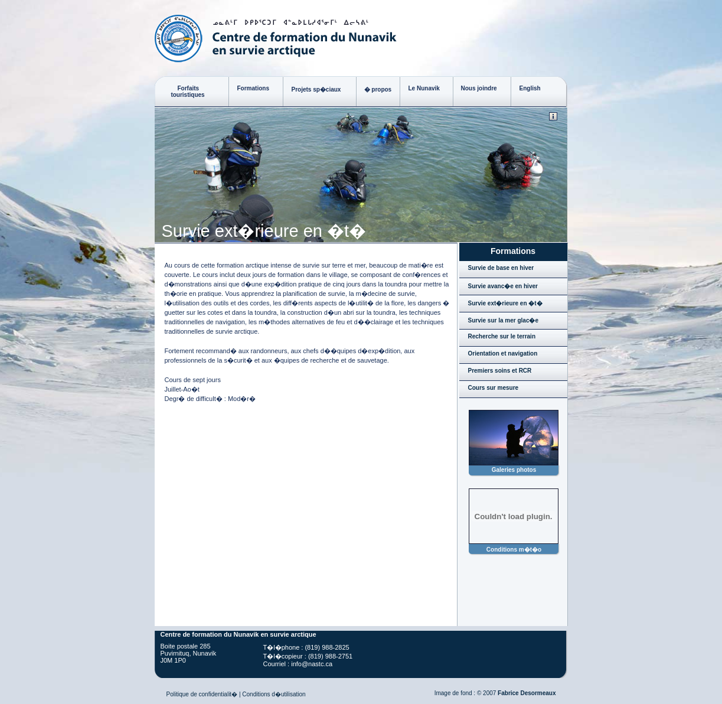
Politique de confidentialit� (202, 694)
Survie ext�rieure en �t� (505, 303)
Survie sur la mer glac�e (503, 320)
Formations (253, 88)
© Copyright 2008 (553, 116)
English (530, 88)
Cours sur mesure (493, 387)
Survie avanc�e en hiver (503, 286)
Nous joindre (479, 88)
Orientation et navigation (503, 353)
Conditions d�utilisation (273, 694)
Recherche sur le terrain (502, 336)
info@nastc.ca (311, 663)
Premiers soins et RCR (500, 370)
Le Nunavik (424, 88)
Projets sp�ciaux (316, 89)
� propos (378, 89)
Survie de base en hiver (501, 268)
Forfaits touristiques (184, 91)
